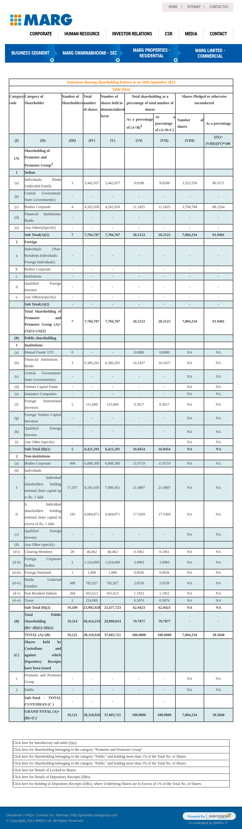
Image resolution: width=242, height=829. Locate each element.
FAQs (29, 815)
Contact (218, 34)
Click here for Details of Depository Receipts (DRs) (51, 777)
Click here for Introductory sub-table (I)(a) (45, 743)
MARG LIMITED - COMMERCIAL (210, 53)
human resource (81, 34)
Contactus (218, 7)
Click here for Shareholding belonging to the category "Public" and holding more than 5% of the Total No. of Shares (99, 763)
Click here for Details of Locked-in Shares (44, 770)
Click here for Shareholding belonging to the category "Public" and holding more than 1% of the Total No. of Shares (99, 756)
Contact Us (44, 815)
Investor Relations (132, 34)
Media (191, 34)
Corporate (41, 34)
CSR (168, 34)
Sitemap (62, 815)
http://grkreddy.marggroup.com (94, 815)
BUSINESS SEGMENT (30, 53)
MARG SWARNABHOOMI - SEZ (90, 53)
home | (175, 7)
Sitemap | (196, 7)
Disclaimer (14, 815)
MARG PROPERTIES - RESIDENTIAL (151, 53)
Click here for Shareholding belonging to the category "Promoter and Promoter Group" (78, 749)
